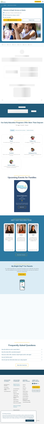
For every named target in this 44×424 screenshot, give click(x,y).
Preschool (11, 153)
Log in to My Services (7, 391)
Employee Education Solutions (16, 410)
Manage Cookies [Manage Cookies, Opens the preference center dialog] (29, 420)
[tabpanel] (22, 196)
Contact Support (36, 390)
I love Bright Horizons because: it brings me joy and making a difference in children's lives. (33, 239)
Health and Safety (30, 130)
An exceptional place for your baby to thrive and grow (11, 143)
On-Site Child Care (16, 388)
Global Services (15, 399)
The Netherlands (25, 394)
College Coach (15, 395)
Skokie (5, 5)
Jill (9, 234)
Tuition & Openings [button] (12, 20)
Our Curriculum (6, 387)
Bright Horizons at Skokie (12, 5)
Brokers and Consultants (17, 402)
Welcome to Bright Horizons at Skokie (14, 10)
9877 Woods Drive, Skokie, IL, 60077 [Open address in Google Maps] (12, 15)
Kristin (21, 234)
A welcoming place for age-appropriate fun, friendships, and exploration (11, 167)
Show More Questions (22, 365)
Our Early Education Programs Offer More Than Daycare (22, 123)
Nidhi (33, 234)
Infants (11, 141)
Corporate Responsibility (26, 402)
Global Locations (25, 391)
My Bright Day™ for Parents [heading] (22, 266)
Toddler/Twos (33, 141)
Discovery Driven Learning (20, 130)
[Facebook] (32, 383)
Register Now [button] (31, 20)
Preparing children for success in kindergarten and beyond (32, 155)
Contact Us (38, 1)
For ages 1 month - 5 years (22, 125)
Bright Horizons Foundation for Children (26, 400)
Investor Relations (25, 396)
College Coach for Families (7, 389)
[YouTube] (35, 383)
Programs (12, 130)
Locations (24, 389)
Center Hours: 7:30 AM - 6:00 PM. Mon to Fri (13, 12)
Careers (24, 386)
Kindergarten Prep (33, 153)
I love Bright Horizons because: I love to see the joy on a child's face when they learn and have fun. (21, 239)
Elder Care (15, 392)
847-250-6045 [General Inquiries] (8, 17)
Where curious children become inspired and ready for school (11, 155)
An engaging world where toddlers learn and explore (32, 143)
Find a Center (36, 387)
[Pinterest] (37, 383)
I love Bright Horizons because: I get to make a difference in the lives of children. (9, 239)
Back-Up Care (15, 390)
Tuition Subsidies (16, 401)
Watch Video (22, 274)
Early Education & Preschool (6, 385)
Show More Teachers (21, 254)
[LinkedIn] (34, 383)
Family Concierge (16, 393)
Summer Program (11, 165)
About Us (24, 384)
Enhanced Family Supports (16, 397)
